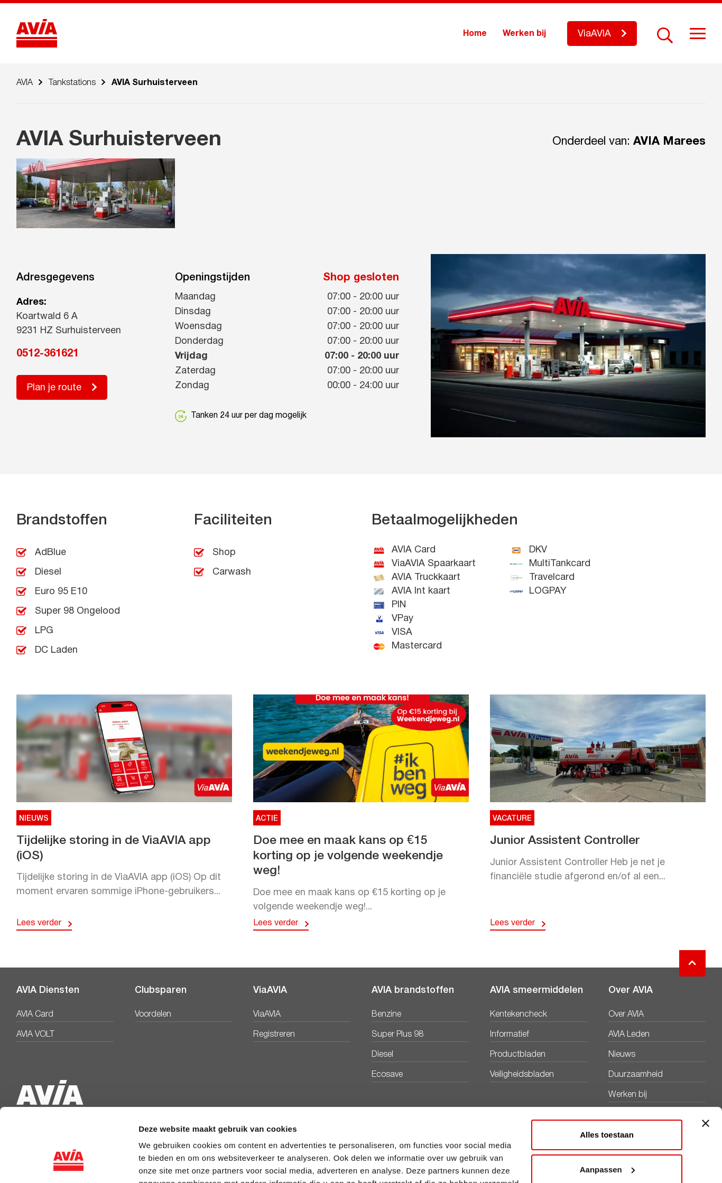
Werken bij (524, 33)
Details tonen (163, 1162)
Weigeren (606, 1141)
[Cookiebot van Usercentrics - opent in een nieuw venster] (68, 1162)
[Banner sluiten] (705, 1060)
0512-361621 (47, 354)
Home (475, 33)
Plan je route (54, 387)
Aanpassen (607, 1106)
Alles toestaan (607, 1071)
